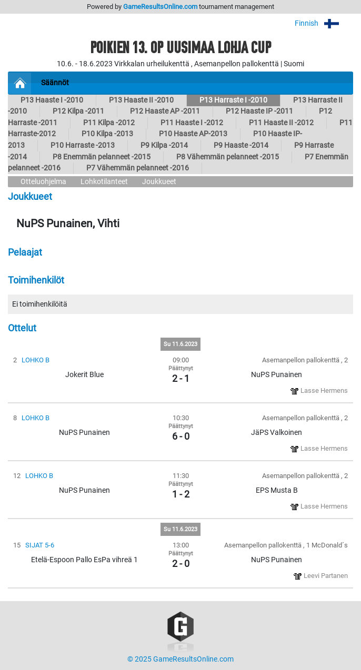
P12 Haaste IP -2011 (259, 111)
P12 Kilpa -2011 (78, 111)
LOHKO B (35, 360)
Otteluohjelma (43, 181)
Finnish (324, 23)
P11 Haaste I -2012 (192, 122)
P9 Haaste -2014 (241, 145)
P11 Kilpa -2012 (109, 122)
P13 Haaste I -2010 (52, 100)
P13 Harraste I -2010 (233, 100)
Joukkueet (159, 181)
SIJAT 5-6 (39, 545)
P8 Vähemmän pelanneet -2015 (227, 157)
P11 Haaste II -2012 (281, 122)
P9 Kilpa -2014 (164, 145)
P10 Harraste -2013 (83, 145)
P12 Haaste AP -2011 (165, 111)
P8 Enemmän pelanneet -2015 (102, 157)
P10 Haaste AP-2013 (193, 133)
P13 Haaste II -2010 (141, 100)
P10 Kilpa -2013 (107, 133)
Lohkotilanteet (104, 181)
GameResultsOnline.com (160, 7)
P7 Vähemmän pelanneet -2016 (137, 168)
